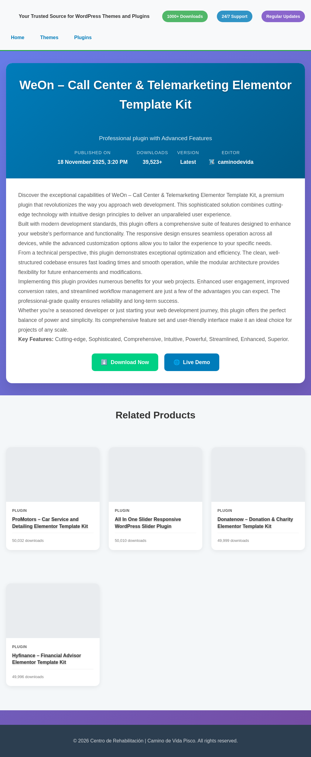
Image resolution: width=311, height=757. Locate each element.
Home (17, 37)
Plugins (83, 37)
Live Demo (191, 362)
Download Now (125, 362)
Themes (49, 37)
